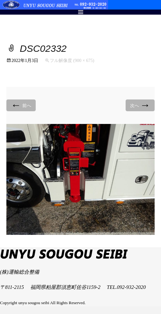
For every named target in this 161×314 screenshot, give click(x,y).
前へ (21, 105)
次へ (140, 105)
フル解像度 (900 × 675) (72, 60)
